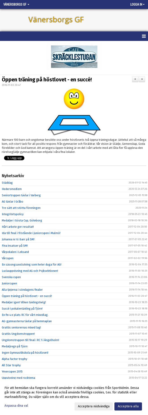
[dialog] (74, 397)
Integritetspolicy (13, 214)
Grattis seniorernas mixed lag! (21, 327)
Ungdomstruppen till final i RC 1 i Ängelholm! (30, 340)
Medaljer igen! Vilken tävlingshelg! (24, 302)
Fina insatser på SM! (15, 245)
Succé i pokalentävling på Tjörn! (22, 308)
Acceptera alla (128, 406)
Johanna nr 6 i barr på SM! (18, 239)
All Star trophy (11, 365)
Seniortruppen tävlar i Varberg (21, 195)
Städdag (7, 182)
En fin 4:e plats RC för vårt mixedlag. (25, 315)
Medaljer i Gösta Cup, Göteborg (22, 220)
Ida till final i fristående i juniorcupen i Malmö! (31, 233)
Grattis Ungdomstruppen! (18, 333)
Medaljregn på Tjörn (15, 346)
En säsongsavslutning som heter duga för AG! (31, 264)
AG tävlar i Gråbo (12, 201)
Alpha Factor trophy (14, 359)
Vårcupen (7, 258)
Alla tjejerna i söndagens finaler (22, 289)
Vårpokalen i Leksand (15, 252)
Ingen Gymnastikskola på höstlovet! (25, 352)
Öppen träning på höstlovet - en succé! (47, 79)
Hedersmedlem (12, 189)
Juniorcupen (9, 283)
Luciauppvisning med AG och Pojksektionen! (30, 270)
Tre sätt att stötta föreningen (21, 208)
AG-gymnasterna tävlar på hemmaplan (27, 321)
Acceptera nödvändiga (93, 406)
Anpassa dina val (16, 406)
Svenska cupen (11, 277)
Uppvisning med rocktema (18, 377)
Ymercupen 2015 (12, 371)
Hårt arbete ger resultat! (18, 226)
